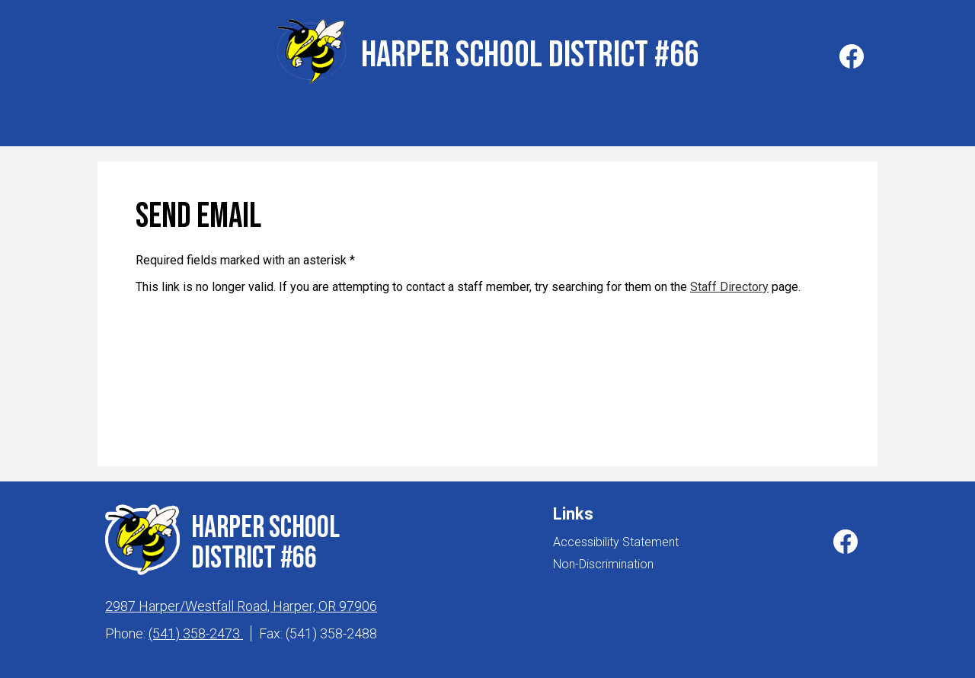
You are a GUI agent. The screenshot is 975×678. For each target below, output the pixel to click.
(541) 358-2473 (196, 630)
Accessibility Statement (616, 538)
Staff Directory (729, 283)
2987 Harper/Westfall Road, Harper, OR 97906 (241, 602)
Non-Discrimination (603, 560)
